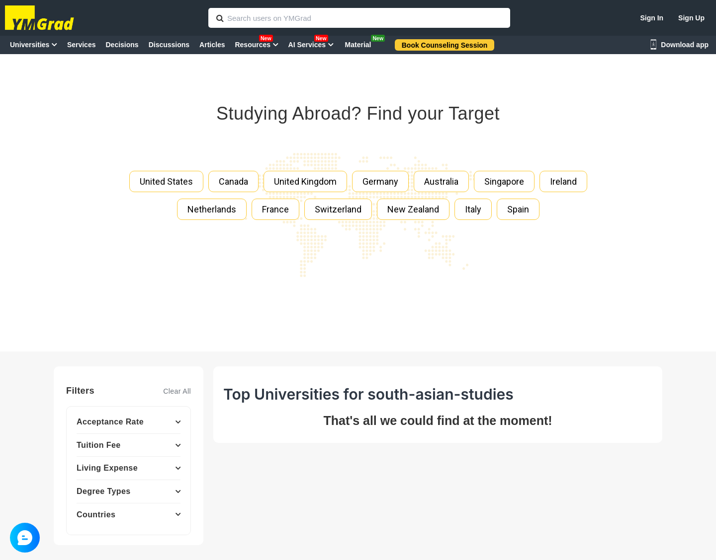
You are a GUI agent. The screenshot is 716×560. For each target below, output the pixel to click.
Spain (518, 209)
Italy (473, 209)
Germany (380, 181)
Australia (441, 181)
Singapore (504, 181)
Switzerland (338, 209)
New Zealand (413, 209)
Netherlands (211, 209)
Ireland (563, 181)
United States (166, 181)
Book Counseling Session (445, 45)
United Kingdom (305, 181)
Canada (233, 181)
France (275, 209)
